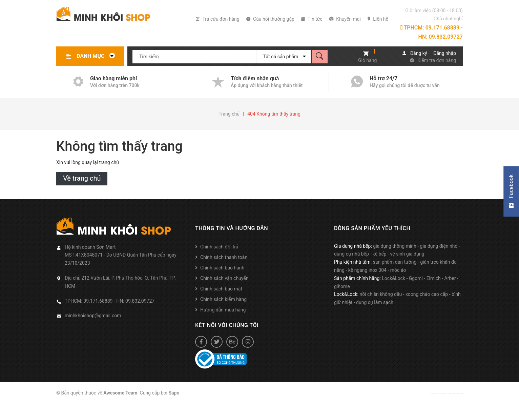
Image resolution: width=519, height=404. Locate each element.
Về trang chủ (82, 178)
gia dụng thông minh (394, 246)
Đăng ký (418, 53)
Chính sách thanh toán (223, 257)
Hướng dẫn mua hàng (223, 309)
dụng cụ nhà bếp (351, 254)
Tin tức (312, 19)
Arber (450, 278)
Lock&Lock (393, 278)
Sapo (174, 393)
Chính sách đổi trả (219, 246)
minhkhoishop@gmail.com (93, 315)
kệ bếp (380, 254)
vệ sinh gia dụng (407, 254)
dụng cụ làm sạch (374, 302)
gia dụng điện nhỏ (439, 246)
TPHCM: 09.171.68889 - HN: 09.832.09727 (431, 32)
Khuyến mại (345, 19)
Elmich (434, 278)
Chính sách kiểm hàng (223, 299)
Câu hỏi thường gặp (270, 19)
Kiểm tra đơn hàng (436, 60)
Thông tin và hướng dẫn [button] (231, 228)
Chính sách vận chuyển (224, 278)
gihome (342, 286)
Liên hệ (378, 19)
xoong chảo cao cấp (427, 294)
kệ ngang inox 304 (367, 270)
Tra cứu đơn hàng (217, 19)
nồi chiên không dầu (380, 294)
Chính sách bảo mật (221, 288)
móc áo (398, 270)
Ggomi (416, 278)
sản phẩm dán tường (395, 262)
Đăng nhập (444, 53)
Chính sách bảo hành (222, 267)
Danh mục (98, 56)
